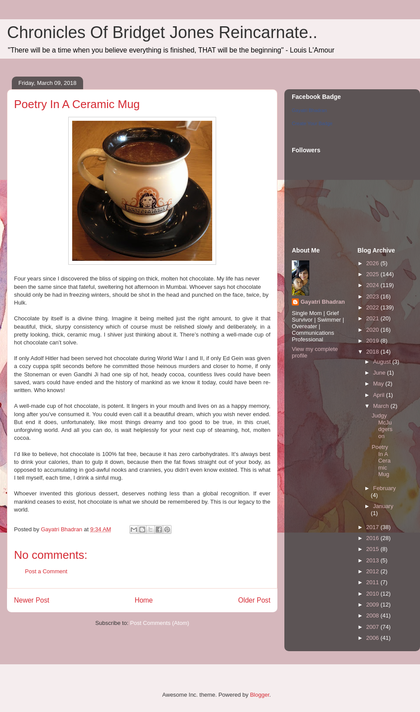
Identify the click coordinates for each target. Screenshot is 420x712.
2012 (373, 571)
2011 (373, 582)
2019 (373, 340)
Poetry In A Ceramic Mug (380, 460)
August (382, 361)
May (379, 383)
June (380, 372)
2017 (373, 527)
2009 (373, 604)
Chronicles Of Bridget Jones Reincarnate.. (162, 32)
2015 (373, 549)
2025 (373, 274)
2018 (373, 351)
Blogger (259, 694)
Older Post (254, 600)
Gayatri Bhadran (309, 110)
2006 (373, 638)
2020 (373, 329)
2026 (373, 263)
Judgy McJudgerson (381, 425)
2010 (373, 593)
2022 (373, 307)
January (383, 506)
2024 (373, 285)
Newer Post (31, 600)
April (379, 395)
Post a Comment (46, 571)
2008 (373, 615)
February (384, 488)
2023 (373, 296)
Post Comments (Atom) (159, 623)
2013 (373, 560)
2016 (373, 538)
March (382, 406)
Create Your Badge (312, 123)
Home (144, 600)
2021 (373, 318)
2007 (373, 627)
